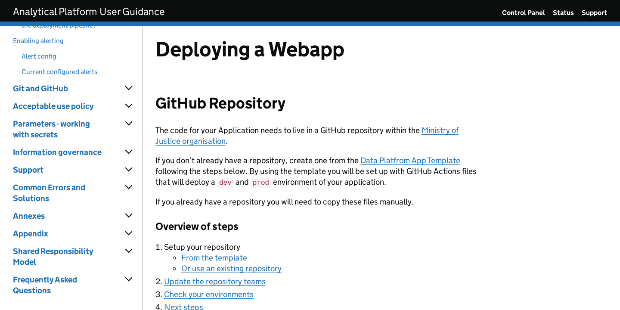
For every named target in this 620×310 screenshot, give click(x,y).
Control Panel (523, 13)
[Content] (381, 168)
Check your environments (209, 294)
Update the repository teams (215, 281)
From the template (214, 257)
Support (594, 13)
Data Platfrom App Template (410, 160)
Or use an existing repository (231, 268)
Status (563, 13)
